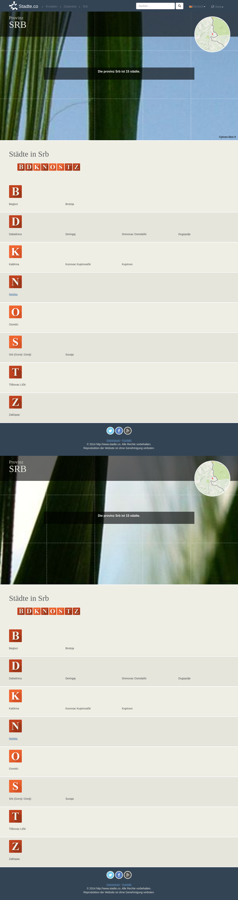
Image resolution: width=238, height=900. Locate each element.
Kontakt (126, 440)
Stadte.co (28, 6)
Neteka (13, 294)
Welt (217, 6)
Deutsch (197, 6)
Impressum (113, 440)
